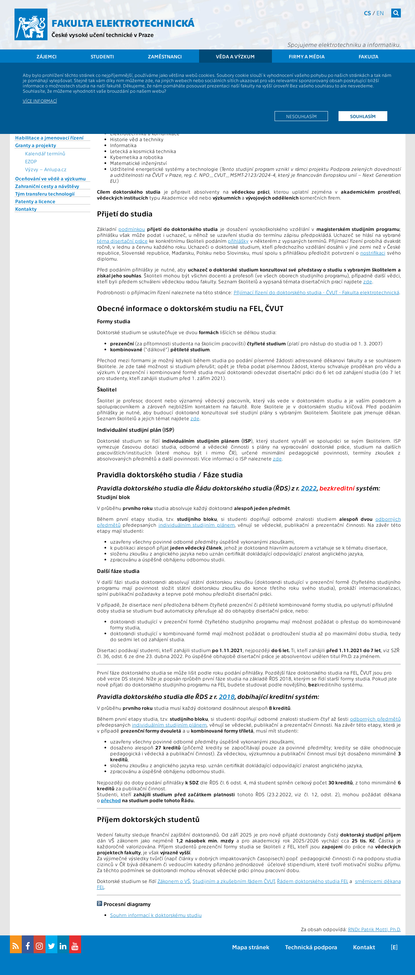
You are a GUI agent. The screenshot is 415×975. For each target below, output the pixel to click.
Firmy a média (307, 56)
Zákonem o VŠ (174, 881)
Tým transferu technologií (44, 194)
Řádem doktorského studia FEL (312, 881)
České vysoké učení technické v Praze (102, 34)
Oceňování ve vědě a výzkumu (50, 178)
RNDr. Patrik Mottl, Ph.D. (374, 929)
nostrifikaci (372, 253)
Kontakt (364, 946)
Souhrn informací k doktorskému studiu (156, 915)
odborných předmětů (375, 719)
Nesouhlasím (301, 116)
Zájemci (47, 56)
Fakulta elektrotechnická (122, 22)
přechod (111, 800)
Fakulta (368, 56)
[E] (394, 946)
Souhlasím (363, 116)
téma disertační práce (122, 241)
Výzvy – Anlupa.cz (46, 169)
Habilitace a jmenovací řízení (49, 138)
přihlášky (238, 241)
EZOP (31, 161)
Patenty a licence (35, 201)
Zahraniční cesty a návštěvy (47, 186)
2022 (309, 487)
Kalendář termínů (45, 153)
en (380, 12)
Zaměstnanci (165, 56)
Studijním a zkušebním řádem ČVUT (234, 881)
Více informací (40, 100)
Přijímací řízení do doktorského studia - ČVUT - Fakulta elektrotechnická (316, 292)
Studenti (102, 56)
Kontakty (26, 209)
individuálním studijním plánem (197, 525)
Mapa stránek (250, 946)
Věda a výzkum (235, 56)
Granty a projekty (35, 145)
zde (367, 281)
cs (367, 12)
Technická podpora (311, 946)
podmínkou (131, 229)
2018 (227, 696)
